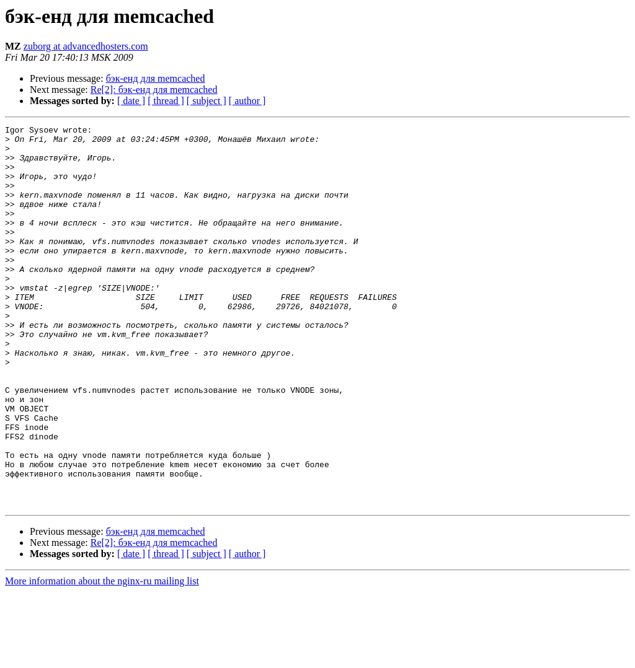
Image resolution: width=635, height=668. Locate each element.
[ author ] (247, 100)
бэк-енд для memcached (155, 78)
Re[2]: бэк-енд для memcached (154, 89)
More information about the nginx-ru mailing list (102, 657)
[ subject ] (206, 100)
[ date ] (131, 100)
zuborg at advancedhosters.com (86, 46)
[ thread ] (166, 100)
